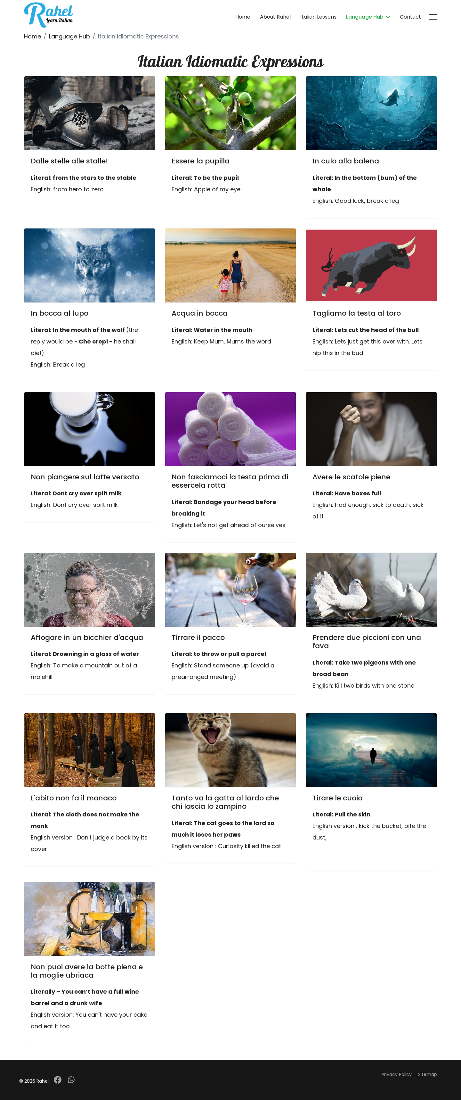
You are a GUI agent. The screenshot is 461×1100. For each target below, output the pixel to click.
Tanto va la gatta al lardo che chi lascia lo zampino (225, 802)
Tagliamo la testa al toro (356, 313)
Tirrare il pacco (198, 637)
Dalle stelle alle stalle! (69, 161)
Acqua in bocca (200, 313)
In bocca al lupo (59, 313)
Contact (410, 17)
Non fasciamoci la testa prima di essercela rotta (230, 481)
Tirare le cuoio (337, 798)
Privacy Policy (397, 1074)
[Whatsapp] (71, 1080)
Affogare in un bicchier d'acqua (87, 637)
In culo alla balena (345, 161)
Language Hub (365, 17)
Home (242, 17)
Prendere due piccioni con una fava (366, 642)
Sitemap (427, 1074)
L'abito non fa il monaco (74, 798)
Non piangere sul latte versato (85, 477)
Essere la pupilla (201, 161)
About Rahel (275, 17)
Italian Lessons (318, 17)
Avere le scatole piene (351, 477)
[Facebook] (57, 1080)
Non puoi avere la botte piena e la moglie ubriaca (87, 971)
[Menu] (433, 17)
